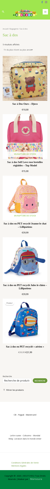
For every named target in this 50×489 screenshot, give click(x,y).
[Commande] (18, 49)
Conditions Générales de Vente (25, 462)
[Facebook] (42, 2)
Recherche (7, 376)
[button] (3, 12)
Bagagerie (14, 29)
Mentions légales (18, 465)
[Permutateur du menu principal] (45, 11)
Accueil (5, 29)
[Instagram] (46, 2)
